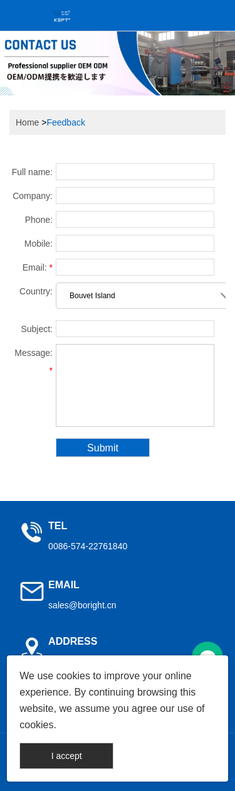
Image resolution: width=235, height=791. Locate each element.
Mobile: (38, 244)
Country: (36, 291)
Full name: (32, 172)
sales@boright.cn (82, 605)
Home (27, 122)
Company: (33, 196)
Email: (38, 267)
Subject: (37, 329)
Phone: (39, 220)
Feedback (65, 122)
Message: (33, 361)
